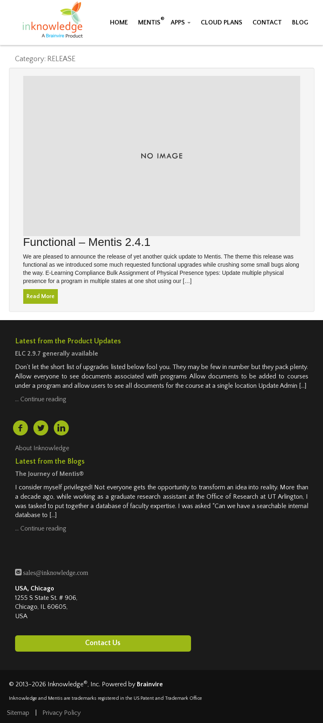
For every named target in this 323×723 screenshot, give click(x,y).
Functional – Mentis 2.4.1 (87, 242)
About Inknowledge (42, 448)
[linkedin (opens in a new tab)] (61, 428)
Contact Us (103, 643)
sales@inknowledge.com (55, 571)
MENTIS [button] (149, 22)
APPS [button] (181, 22)
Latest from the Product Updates (68, 341)
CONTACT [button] (267, 22)
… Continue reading (40, 399)
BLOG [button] (300, 22)
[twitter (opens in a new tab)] (40, 428)
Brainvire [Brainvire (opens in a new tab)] (150, 684)
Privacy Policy (61, 712)
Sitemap (18, 712)
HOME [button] (119, 22)
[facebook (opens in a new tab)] (20, 428)
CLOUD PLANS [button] (221, 22)
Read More (40, 296)
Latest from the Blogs (50, 462)
